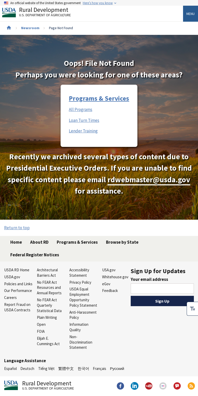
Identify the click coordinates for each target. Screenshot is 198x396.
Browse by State (122, 242)
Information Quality (78, 327)
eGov (106, 283)
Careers (10, 297)
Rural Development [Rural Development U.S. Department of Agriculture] (40, 13)
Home (16, 242)
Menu (190, 13)
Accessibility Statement (79, 272)
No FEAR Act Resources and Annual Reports (49, 288)
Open (41, 324)
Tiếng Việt (46, 368)
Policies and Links (18, 283)
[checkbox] (192, 309)
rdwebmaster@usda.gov (149, 179)
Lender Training (83, 131)
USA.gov (109, 269)
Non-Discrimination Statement (80, 342)
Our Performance (18, 290)
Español (10, 368)
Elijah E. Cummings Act (48, 341)
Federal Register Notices (34, 255)
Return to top (17, 228)
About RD (39, 242)
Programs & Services (99, 98)
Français (99, 368)
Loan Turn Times (84, 120)
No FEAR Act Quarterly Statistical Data (49, 305)
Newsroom (30, 28)
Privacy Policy (80, 282)
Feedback (110, 290)
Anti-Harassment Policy (83, 315)
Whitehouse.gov (115, 276)
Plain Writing (47, 317)
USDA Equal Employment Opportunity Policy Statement (83, 297)
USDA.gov (12, 276)
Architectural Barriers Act (47, 272)
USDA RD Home (16, 269)
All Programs (80, 109)
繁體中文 (66, 368)
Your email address (149, 279)
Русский (117, 368)
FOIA (41, 331)
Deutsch (27, 368)
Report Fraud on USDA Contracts (17, 307)
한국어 (83, 368)
